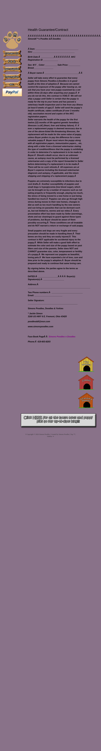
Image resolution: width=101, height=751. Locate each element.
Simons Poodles (44, 434)
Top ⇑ (72, 434)
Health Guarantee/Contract (48, 30)
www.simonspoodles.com (40, 326)
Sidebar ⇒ (50, 436)
